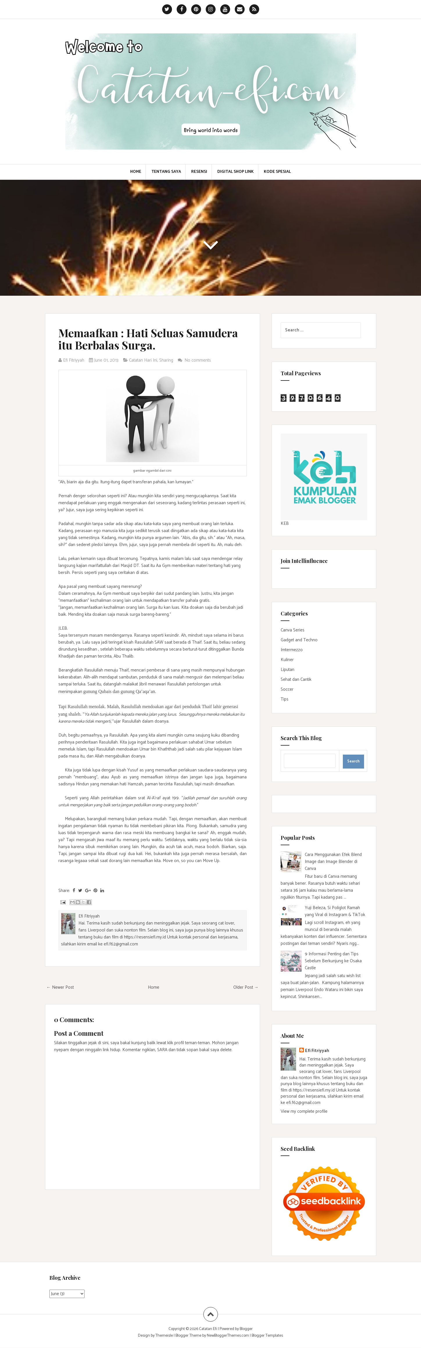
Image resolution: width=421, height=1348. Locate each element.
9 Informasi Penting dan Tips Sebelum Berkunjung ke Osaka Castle (333, 961)
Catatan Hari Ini (143, 360)
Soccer (287, 689)
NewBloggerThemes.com (228, 1335)
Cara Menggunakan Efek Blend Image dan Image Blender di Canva (333, 861)
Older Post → (246, 987)
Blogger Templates (267, 1335)
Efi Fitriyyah (317, 1051)
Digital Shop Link (235, 172)
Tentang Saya (166, 172)
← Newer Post (60, 987)
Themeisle (164, 1335)
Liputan (287, 669)
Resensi (199, 172)
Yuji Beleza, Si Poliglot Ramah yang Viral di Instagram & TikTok (335, 911)
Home (135, 172)
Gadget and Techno (299, 640)
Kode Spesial (277, 172)
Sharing (166, 360)
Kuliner (287, 659)
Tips (285, 699)
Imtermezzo (292, 650)
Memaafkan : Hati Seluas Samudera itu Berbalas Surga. (148, 338)
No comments (198, 360)
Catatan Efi (208, 1329)
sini (168, 470)
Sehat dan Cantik (296, 679)
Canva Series (292, 630)
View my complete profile (304, 1111)
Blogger (246, 1329)
